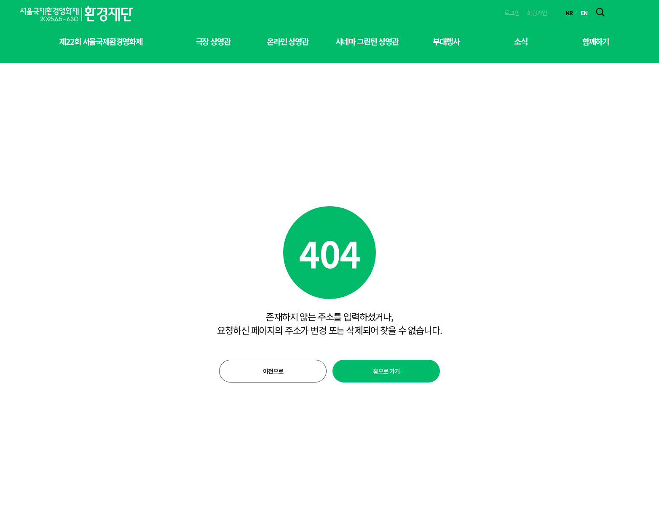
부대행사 (446, 41)
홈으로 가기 (386, 371)
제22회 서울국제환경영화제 (100, 41)
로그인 (512, 12)
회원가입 (536, 12)
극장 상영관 (213, 41)
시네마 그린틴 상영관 (367, 41)
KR (569, 12)
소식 (521, 41)
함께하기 (595, 41)
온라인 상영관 (287, 41)
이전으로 (272, 371)
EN (584, 12)
